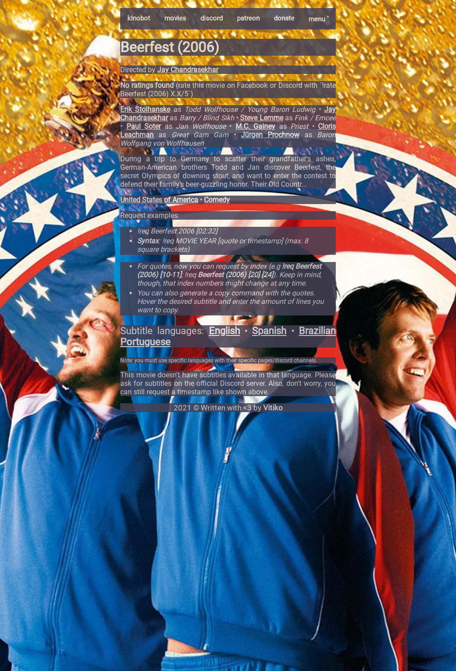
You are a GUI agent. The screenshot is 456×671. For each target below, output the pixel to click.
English (224, 330)
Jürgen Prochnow (270, 135)
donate (284, 18)
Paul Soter (143, 126)
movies (175, 18)
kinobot (138, 18)
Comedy (217, 200)
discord (211, 18)
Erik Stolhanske (145, 109)
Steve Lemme (261, 118)
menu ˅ (319, 19)
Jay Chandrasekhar (187, 69)
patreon (248, 18)
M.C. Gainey (256, 126)
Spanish (269, 330)
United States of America (159, 200)
